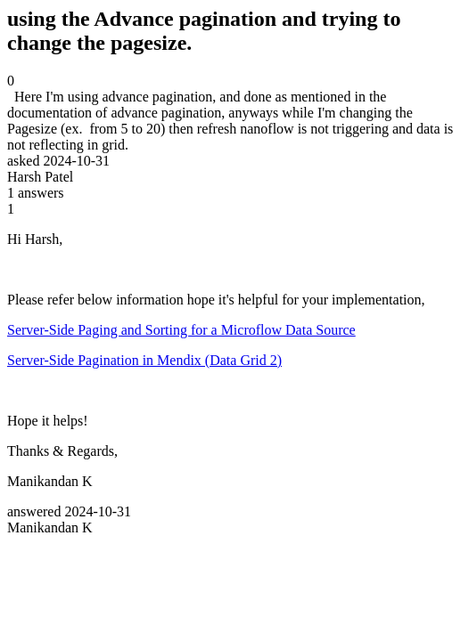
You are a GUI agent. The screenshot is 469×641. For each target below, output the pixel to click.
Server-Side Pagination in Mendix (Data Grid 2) (144, 360)
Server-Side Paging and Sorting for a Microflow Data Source (181, 329)
